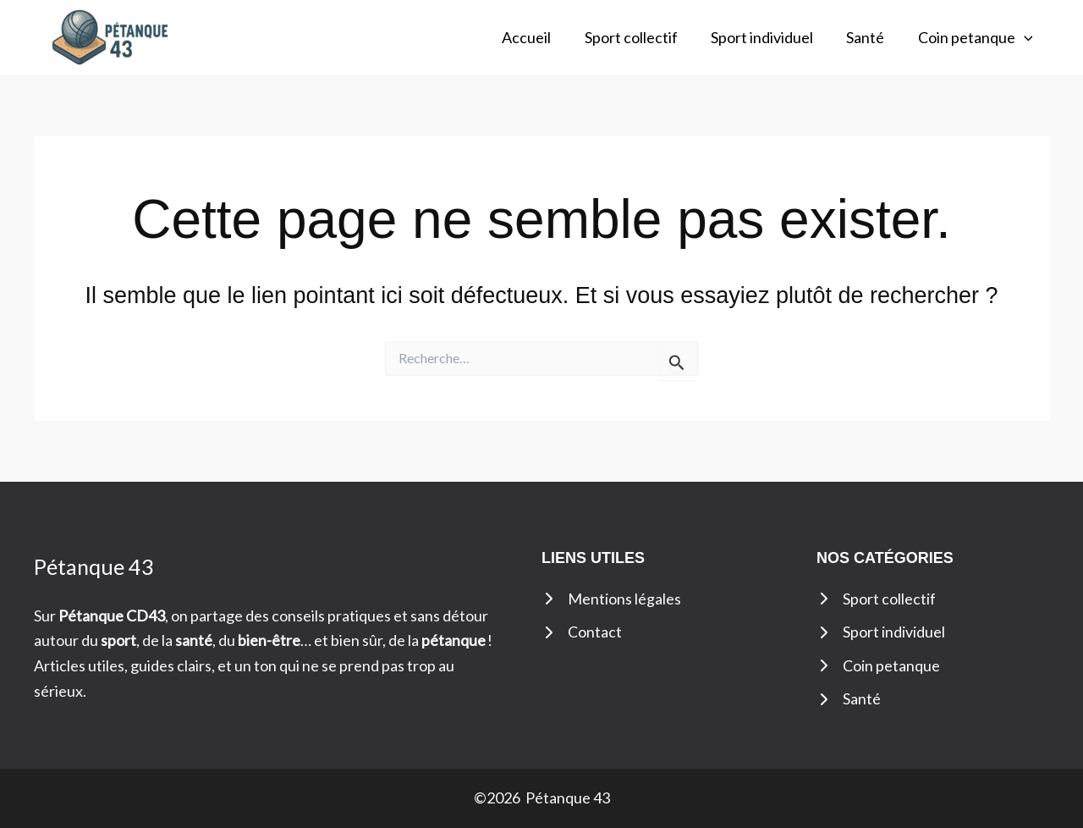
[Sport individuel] (880, 632)
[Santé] (848, 700)
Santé (869, 37)
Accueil (538, 37)
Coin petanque (976, 37)
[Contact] (582, 632)
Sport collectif (640, 37)
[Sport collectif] (876, 599)
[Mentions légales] (611, 599)
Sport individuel (768, 37)
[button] (1025, 37)
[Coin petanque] (878, 666)
